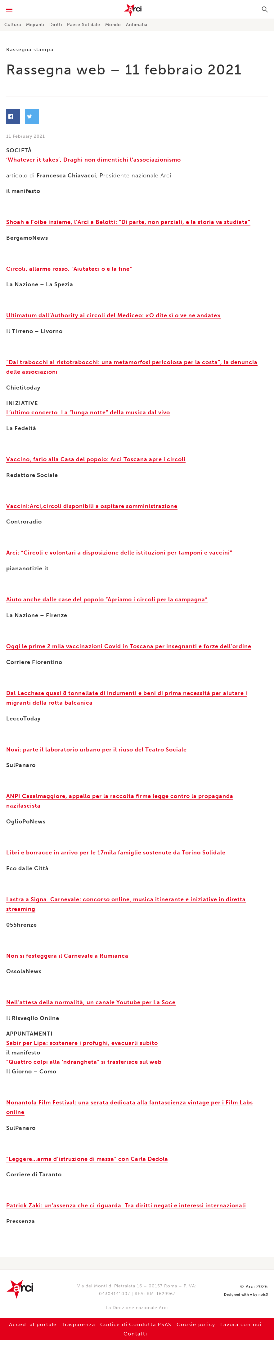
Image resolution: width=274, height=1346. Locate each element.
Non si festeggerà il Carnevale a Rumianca (67, 951)
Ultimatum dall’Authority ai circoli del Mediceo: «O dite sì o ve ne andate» (113, 315)
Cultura (12, 24)
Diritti (55, 24)
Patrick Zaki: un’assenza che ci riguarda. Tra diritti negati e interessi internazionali (126, 1199)
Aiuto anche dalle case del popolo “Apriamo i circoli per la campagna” (107, 597)
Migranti (35, 24)
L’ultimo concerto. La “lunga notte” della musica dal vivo (88, 411)
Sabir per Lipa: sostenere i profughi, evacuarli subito (82, 1038)
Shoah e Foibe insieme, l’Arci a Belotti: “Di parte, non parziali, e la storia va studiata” (128, 222)
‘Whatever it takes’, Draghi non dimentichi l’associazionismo (93, 160)
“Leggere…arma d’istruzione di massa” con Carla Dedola (87, 1152)
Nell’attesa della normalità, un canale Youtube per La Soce (91, 997)
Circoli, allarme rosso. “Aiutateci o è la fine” (69, 268)
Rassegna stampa (30, 49)
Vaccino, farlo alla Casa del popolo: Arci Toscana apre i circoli (96, 458)
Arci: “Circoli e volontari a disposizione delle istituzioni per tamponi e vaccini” (119, 551)
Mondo (113, 24)
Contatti (136, 1327)
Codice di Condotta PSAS (136, 1318)
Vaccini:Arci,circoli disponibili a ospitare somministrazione (91, 504)
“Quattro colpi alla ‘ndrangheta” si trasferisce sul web (84, 1056)
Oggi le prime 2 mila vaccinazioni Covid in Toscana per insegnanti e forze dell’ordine (128, 644)
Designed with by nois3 (249, 1288)
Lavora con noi (243, 1318)
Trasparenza (77, 1318)
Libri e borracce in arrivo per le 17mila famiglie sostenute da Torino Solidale (116, 848)
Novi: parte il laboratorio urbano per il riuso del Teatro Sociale (96, 746)
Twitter (79, 117)
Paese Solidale (83, 24)
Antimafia (136, 24)
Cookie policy (197, 1318)
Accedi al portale (31, 1318)
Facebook (32, 117)
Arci (137, 10)
